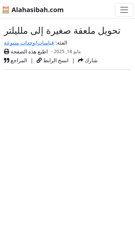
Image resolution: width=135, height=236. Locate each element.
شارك (87, 60)
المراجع (15, 60)
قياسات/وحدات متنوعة (29, 42)
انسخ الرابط (52, 60)
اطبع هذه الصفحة (26, 51)
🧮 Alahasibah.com (33, 9)
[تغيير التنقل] (124, 9)
